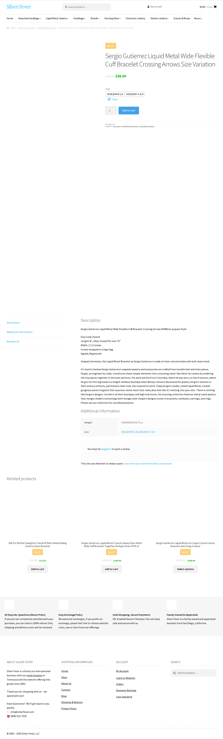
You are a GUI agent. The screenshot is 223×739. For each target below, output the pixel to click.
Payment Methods (126, 690)
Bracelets (116, 126)
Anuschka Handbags (28, 18)
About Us (66, 683)
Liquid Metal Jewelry (56, 18)
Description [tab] (13, 322)
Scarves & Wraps (182, 18)
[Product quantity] (110, 110)
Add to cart (128, 110)
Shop (64, 677)
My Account (156, 6)
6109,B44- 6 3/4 (146, 431)
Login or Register (125, 678)
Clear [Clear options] (115, 99)
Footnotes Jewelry (135, 18)
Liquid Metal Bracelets (47, 28)
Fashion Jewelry (158, 18)
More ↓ (198, 18)
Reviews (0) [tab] (13, 341)
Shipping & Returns (72, 702)
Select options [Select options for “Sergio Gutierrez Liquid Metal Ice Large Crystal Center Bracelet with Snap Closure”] (185, 569)
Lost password (124, 696)
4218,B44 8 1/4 (129, 431)
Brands (94, 18)
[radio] (115, 94)
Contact (65, 689)
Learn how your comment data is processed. (148, 463)
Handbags (78, 18)
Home (10, 18)
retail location (34, 675)
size (108, 88)
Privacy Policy (69, 708)
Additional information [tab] (19, 332)
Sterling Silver (111, 18)
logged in (106, 449)
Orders (120, 684)
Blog (64, 696)
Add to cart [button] (37, 569)
